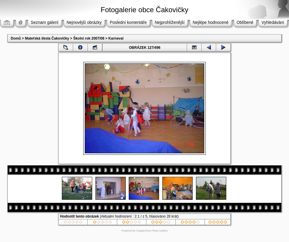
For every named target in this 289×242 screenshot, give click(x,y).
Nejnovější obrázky (84, 22)
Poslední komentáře (128, 22)
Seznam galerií (44, 22)
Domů (16, 38)
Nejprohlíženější (170, 22)
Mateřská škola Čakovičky (47, 38)
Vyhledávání (272, 22)
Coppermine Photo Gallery (152, 230)
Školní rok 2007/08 (88, 38)
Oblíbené (245, 22)
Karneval (116, 38)
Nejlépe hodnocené (211, 22)
